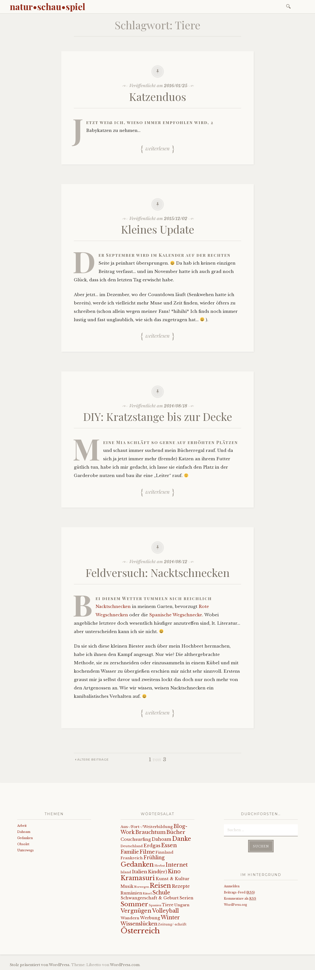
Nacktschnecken (113, 606)
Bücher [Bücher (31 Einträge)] (175, 832)
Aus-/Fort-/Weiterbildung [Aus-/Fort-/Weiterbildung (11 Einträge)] (147, 826)
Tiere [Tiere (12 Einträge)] (167, 905)
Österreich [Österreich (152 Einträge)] (140, 930)
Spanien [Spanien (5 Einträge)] (155, 905)
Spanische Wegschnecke (175, 615)
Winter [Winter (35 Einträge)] (170, 917)
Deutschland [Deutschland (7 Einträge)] (132, 846)
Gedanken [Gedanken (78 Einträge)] (137, 864)
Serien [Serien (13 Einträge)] (186, 897)
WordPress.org (235, 904)
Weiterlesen (157, 148)
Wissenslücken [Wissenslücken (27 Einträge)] (139, 924)
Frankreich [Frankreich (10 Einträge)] (132, 858)
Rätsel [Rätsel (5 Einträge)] (147, 893)
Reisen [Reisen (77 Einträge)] (160, 886)
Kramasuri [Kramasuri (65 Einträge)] (138, 878)
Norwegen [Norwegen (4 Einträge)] (141, 887)
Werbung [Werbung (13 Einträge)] (150, 917)
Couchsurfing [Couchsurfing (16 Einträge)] (136, 839)
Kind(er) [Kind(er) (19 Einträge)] (157, 872)
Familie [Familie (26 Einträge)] (130, 852)
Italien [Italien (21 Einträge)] (139, 872)
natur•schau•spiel (47, 6)
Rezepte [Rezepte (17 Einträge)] (181, 886)
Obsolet (23, 844)
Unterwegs (25, 850)
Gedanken (25, 838)
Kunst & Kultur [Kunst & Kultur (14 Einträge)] (172, 878)
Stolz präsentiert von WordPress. (40, 965)
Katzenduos (157, 96)
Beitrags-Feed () (239, 892)
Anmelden (231, 886)
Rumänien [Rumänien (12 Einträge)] (131, 893)
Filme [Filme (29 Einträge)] (147, 852)
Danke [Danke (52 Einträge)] (181, 838)
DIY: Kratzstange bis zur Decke (157, 416)
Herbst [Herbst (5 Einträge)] (160, 865)
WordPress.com (125, 965)
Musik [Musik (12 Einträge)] (127, 886)
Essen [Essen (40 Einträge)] (169, 845)
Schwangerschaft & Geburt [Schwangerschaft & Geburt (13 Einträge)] (150, 897)
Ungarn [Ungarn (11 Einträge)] (181, 905)
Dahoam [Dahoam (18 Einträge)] (161, 839)
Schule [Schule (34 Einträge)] (161, 892)
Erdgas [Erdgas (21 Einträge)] (151, 845)
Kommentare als (240, 899)
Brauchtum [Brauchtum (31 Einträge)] (150, 832)
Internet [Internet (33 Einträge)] (177, 865)
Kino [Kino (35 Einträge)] (174, 871)
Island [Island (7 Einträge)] (126, 872)
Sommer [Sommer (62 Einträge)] (134, 904)
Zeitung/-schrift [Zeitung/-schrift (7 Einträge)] (172, 924)
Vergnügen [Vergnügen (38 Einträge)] (136, 910)
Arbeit (22, 825)
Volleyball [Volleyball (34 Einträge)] (165, 910)
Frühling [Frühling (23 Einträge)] (154, 857)
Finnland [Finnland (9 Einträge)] (164, 852)
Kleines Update (157, 229)
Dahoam (23, 832)
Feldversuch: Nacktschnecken (158, 572)
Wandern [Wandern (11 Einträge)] (130, 918)
